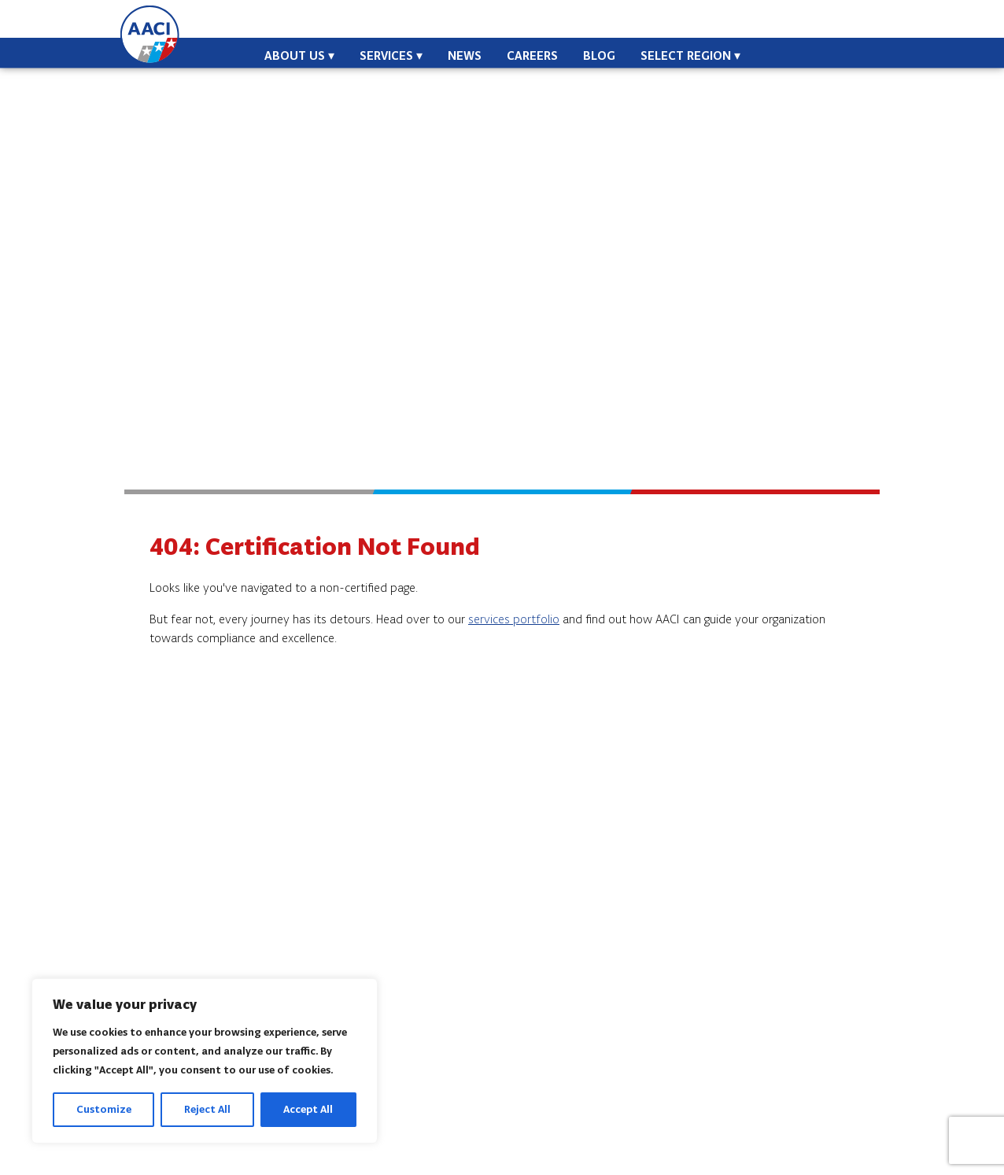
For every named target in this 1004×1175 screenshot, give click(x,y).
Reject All (207, 1109)
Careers (532, 55)
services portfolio (513, 619)
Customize (103, 1109)
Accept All (308, 1109)
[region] (204, 1061)
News (465, 55)
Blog (599, 55)
